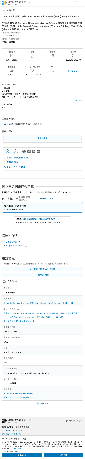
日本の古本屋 (12, 241)
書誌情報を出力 (11, 162)
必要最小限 (22, 455)
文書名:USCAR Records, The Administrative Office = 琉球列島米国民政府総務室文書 (40, 313)
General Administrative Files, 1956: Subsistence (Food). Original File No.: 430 (38, 302)
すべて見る (72, 70)
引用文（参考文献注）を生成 (16, 157)
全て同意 (63, 455)
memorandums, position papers (18, 393)
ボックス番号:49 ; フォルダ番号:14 (19, 321)
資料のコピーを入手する (11, 434)
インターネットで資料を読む (13, 430)
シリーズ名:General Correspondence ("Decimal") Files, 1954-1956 (33, 317)
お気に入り (7, 151)
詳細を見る (17, 448)
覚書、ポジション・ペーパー (16, 397)
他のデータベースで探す (15, 167)
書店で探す (42, 138)
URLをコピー (15, 151)
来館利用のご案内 (50, 198)
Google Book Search (16, 245)
